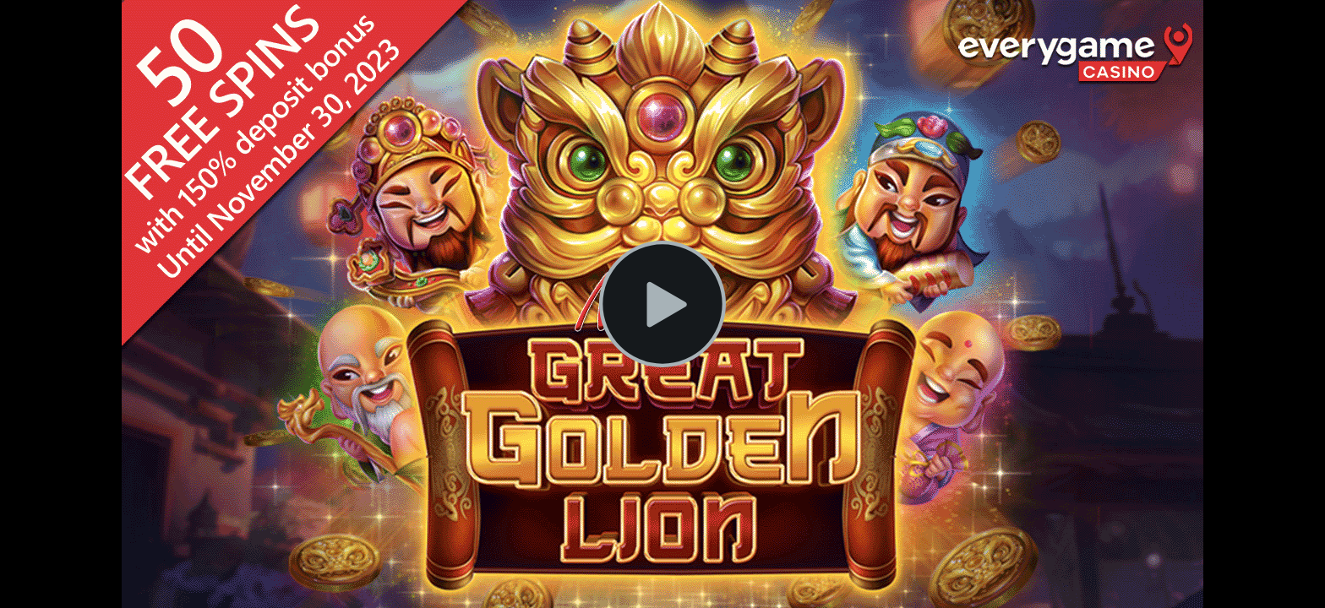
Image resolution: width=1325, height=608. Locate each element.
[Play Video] (662, 304)
